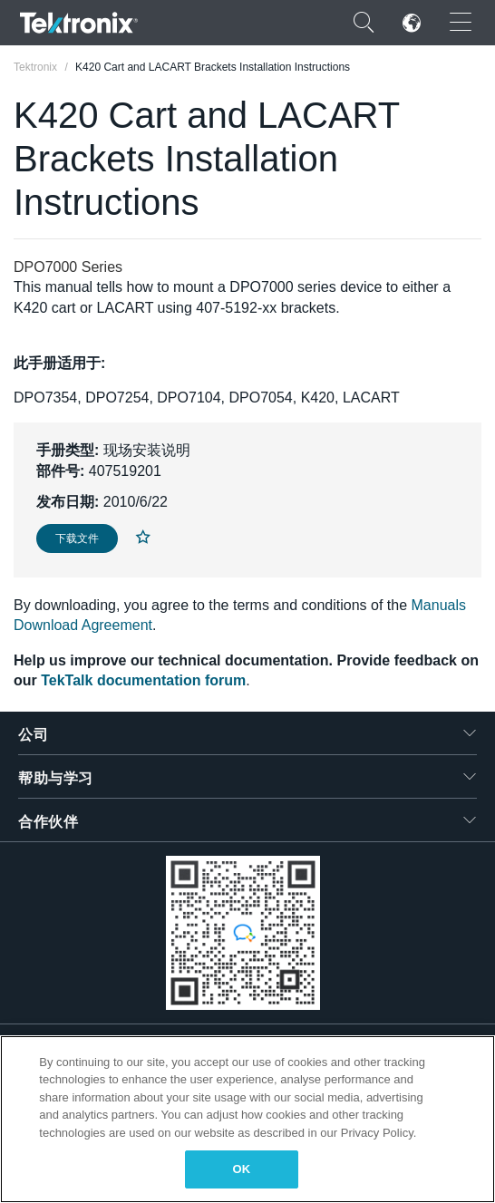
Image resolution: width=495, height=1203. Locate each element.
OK (242, 1169)
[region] (247, 1119)
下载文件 (77, 538)
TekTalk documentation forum (143, 680)
